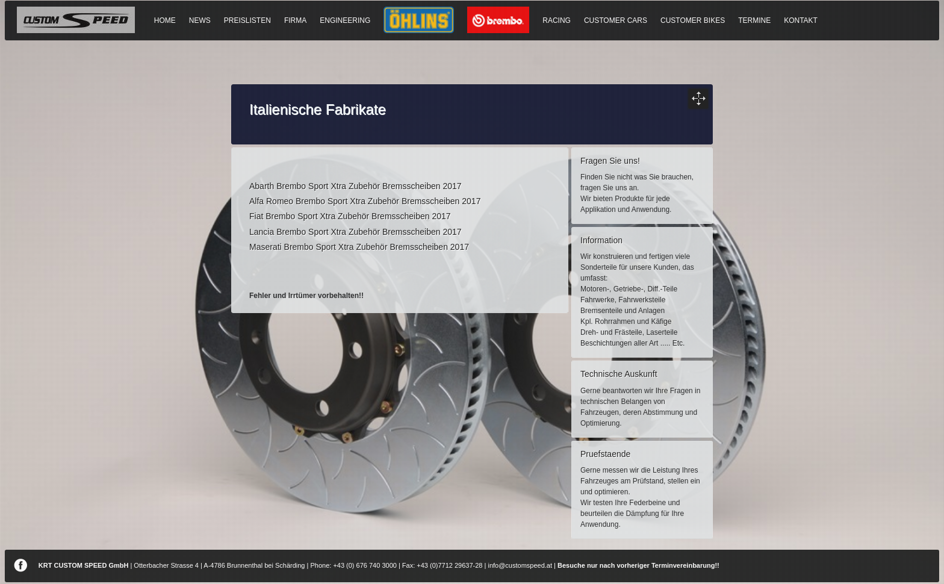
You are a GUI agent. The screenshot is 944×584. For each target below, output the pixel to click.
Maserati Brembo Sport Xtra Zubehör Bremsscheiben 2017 (359, 247)
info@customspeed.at (520, 565)
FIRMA (295, 20)
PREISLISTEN (247, 20)
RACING (556, 20)
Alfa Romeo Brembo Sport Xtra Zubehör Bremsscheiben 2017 (364, 201)
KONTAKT (801, 20)
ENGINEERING (345, 20)
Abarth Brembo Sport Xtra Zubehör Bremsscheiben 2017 (355, 186)
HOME (165, 20)
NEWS (200, 20)
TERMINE (754, 20)
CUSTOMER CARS (615, 20)
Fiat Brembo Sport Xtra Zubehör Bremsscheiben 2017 (350, 216)
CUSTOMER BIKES (692, 20)
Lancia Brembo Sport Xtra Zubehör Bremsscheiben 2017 (355, 232)
